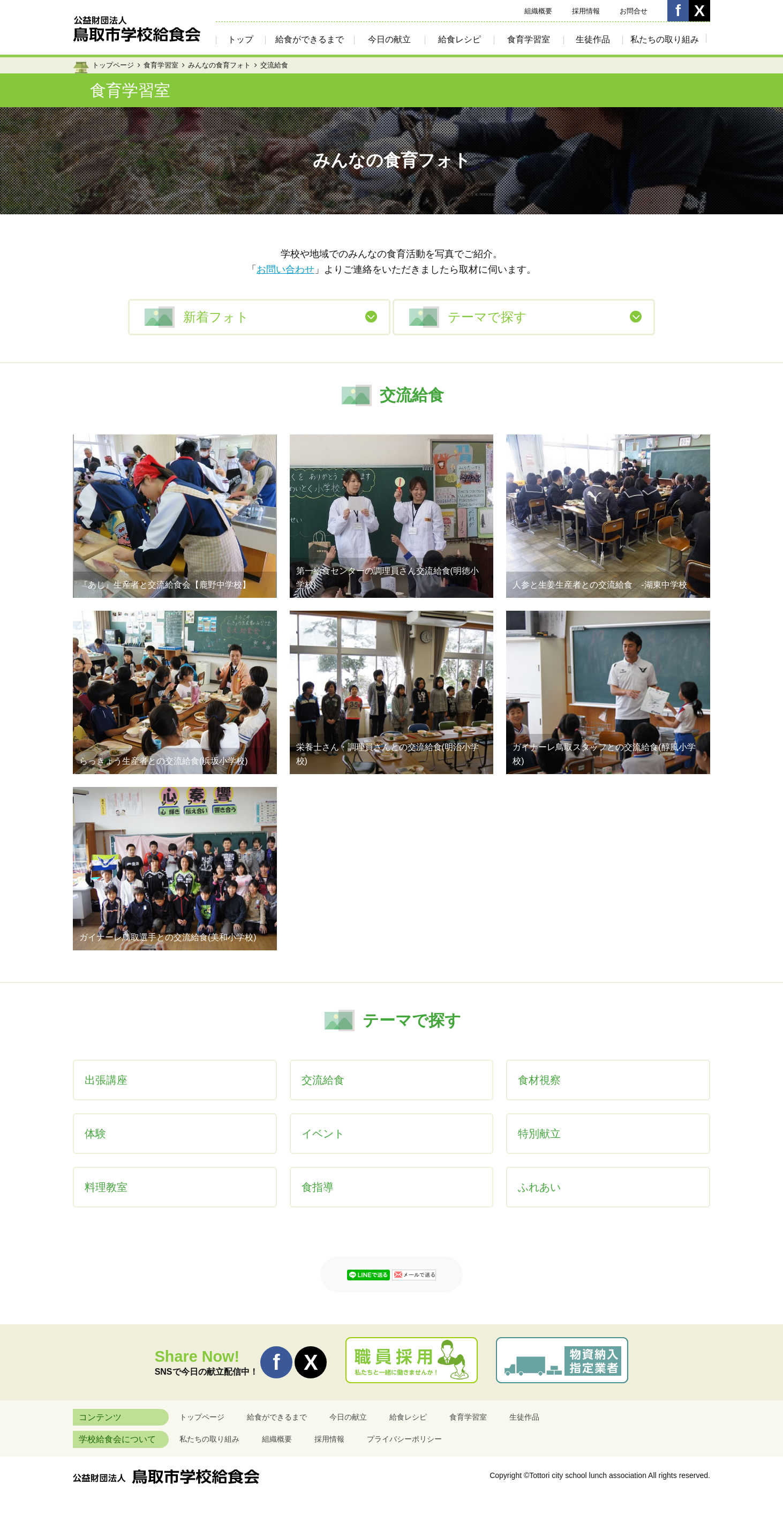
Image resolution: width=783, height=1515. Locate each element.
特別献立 (539, 1133)
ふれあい (539, 1187)
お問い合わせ (285, 269)
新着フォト (216, 317)
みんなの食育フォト (219, 65)
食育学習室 (528, 39)
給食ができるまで (309, 39)
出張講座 (106, 1080)
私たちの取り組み (664, 39)
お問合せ (634, 11)
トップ (240, 39)
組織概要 (538, 11)
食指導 (318, 1187)
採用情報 (586, 11)
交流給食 (323, 1080)
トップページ (113, 65)
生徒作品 (593, 39)
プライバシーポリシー (404, 1439)
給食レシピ (459, 39)
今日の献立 (389, 39)
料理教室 (106, 1187)
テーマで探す (487, 317)
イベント (323, 1133)
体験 (95, 1133)
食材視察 (539, 1080)
